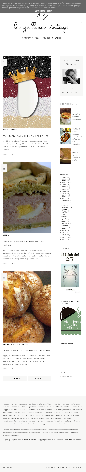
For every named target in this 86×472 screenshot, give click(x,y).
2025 (64, 180)
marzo (64, 221)
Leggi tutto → (9, 154)
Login (6, 440)
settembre (65, 207)
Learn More (40, 11)
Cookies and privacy (73, 440)
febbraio (65, 223)
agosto (64, 210)
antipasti (7, 235)
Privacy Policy (66, 376)
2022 (64, 187)
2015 (64, 230)
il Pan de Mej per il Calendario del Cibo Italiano (26, 350)
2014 (64, 233)
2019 (64, 194)
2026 (64, 178)
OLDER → (39, 379)
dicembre (65, 201)
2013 (64, 235)
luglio (64, 212)
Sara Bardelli (30, 440)
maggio (64, 217)
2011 (64, 239)
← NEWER (15, 379)
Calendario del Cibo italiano (15, 344)
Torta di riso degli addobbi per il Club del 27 (25, 136)
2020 (64, 191)
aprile (64, 219)
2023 (64, 185)
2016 (64, 228)
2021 (64, 189)
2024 (64, 182)
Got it (49, 11)
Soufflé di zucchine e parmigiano (76, 116)
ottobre (65, 205)
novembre (65, 203)
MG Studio (79, 467)
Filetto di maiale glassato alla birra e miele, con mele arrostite (77, 136)
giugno (64, 214)
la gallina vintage (58, 467)
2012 (64, 237)
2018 (64, 196)
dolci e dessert (10, 129)
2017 (64, 198)
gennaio (65, 226)
